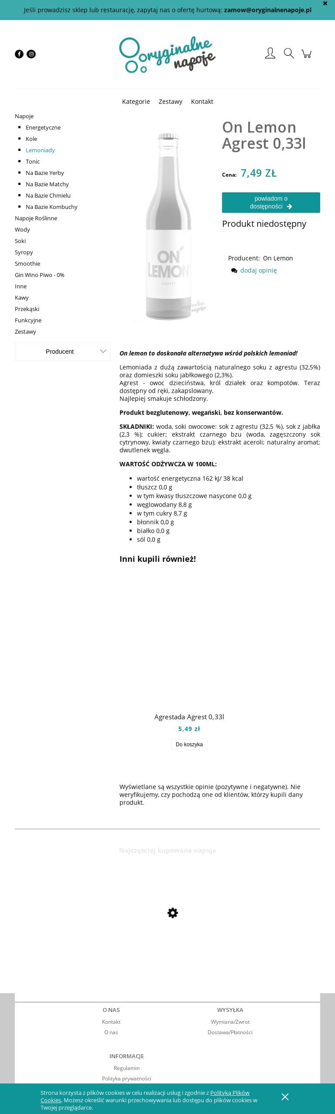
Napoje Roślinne (36, 218)
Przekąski (27, 309)
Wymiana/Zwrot (230, 1021)
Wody (22, 229)
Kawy (22, 297)
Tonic (33, 161)
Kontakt (111, 1021)
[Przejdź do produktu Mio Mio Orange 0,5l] (84, 936)
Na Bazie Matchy (47, 184)
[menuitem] (136, 101)
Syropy (24, 252)
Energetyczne (43, 127)
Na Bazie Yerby (45, 173)
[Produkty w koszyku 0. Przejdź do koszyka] (308, 58)
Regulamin (127, 1068)
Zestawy (25, 331)
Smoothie (27, 263)
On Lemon (278, 258)
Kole (31, 139)
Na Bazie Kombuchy (52, 207)
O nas (111, 1032)
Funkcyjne (28, 320)
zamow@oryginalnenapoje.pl (267, 10)
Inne (21, 286)
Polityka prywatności (126, 1078)
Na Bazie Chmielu (48, 195)
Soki (20, 241)
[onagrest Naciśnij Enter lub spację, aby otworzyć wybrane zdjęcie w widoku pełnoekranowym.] (168, 218)
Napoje (24, 116)
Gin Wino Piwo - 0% (40, 275)
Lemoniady (40, 150)
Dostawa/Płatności (230, 1032)
